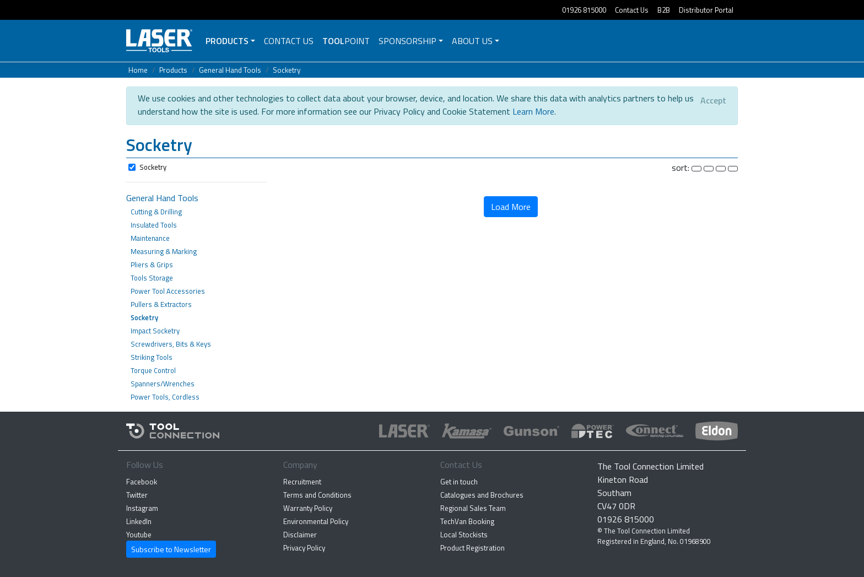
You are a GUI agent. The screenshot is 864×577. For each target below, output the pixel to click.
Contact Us (632, 9)
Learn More (533, 111)
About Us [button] (472, 40)
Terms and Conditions (317, 494)
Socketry (286, 70)
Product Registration (472, 547)
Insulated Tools (154, 224)
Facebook (141, 481)
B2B (663, 9)
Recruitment (302, 481)
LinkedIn (139, 521)
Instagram (142, 508)
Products (227, 40)
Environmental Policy (315, 521)
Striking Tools (151, 357)
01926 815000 (584, 9)
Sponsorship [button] (407, 40)
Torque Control (153, 370)
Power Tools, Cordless (165, 396)
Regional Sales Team (473, 508)
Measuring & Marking (164, 251)
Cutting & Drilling (156, 211)
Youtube (139, 534)
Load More (511, 206)
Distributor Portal (706, 9)
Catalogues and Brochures (481, 494)
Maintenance (150, 238)
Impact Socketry (155, 330)
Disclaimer (300, 534)
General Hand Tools (230, 70)
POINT (346, 40)
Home (138, 70)
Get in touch (459, 481)
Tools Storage (152, 277)
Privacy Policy (304, 547)
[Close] (713, 100)
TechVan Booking (467, 521)
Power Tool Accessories (168, 290)
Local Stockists (464, 534)
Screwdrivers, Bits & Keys (171, 343)
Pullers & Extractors (161, 304)
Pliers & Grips (152, 264)
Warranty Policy (307, 508)
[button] (432, 146)
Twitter (137, 494)
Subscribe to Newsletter (171, 549)
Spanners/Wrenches (163, 383)
